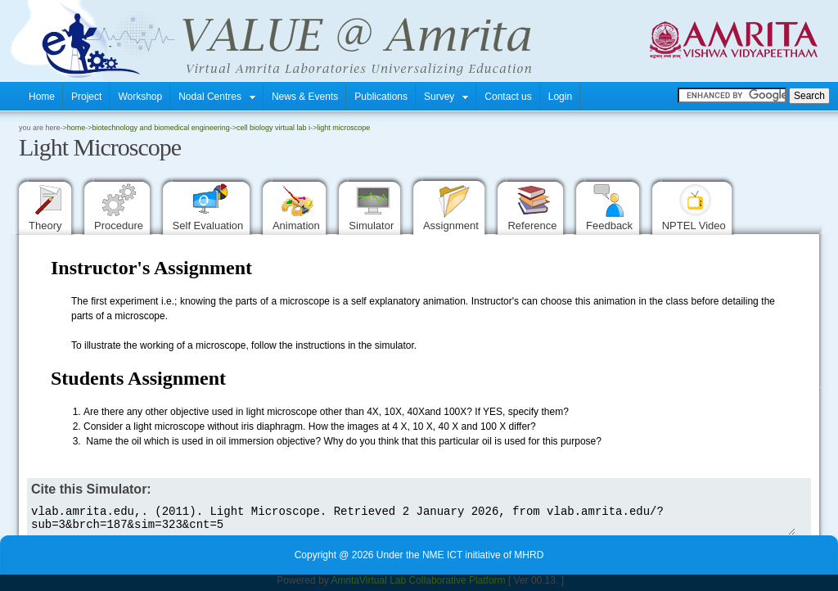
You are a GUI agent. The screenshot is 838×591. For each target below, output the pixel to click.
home (76, 128)
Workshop (140, 96)
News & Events (305, 96)
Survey (446, 96)
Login (560, 96)
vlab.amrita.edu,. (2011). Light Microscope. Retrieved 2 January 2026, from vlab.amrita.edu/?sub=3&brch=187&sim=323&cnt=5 (411, 520)
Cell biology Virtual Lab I (273, 128)
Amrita (345, 585)
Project (86, 96)
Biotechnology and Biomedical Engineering (161, 128)
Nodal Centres (216, 96)
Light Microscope (343, 128)
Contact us (507, 96)
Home (42, 96)
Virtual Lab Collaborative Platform (432, 585)
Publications (381, 96)
